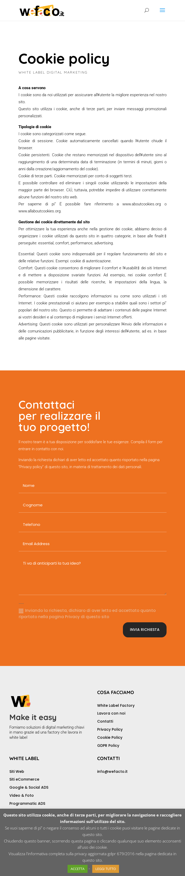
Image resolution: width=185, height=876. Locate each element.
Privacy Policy (110, 729)
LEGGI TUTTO (105, 868)
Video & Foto (21, 795)
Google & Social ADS (28, 787)
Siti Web (16, 771)
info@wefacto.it (112, 771)
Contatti (105, 721)
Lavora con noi (111, 713)
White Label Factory (116, 705)
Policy (113, 745)
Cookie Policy (109, 737)
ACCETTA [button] (77, 868)
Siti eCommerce (24, 779)
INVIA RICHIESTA (145, 629)
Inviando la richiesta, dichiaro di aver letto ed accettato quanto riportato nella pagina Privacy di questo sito (87, 613)
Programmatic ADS (27, 803)
